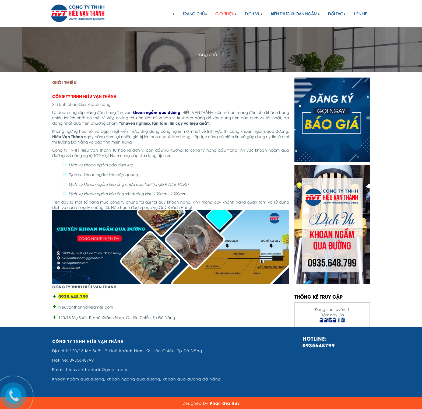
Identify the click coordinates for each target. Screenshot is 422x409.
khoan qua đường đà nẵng (192, 378)
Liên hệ (360, 13)
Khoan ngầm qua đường (78, 378)
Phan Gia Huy (225, 403)
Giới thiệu (224, 13)
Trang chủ (194, 13)
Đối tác (335, 13)
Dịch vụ (252, 13)
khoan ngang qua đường (133, 378)
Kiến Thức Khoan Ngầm (294, 13)
